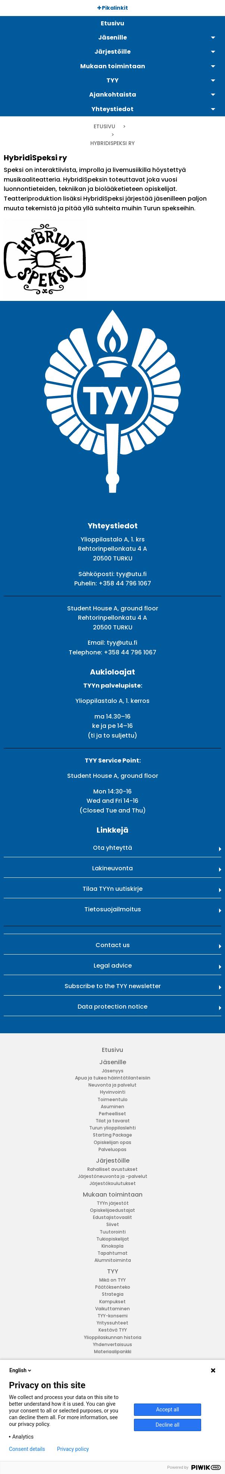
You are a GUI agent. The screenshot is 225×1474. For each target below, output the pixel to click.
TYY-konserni (112, 1316)
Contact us (113, 945)
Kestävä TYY (113, 1330)
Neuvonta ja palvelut (112, 1085)
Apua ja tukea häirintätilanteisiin (112, 1078)
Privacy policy (73, 1449)
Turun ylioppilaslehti (112, 1128)
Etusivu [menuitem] (112, 23)
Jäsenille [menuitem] (112, 37)
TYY (112, 1271)
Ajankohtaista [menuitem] (112, 94)
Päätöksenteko (112, 1287)
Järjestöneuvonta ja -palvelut (112, 1176)
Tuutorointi (113, 1232)
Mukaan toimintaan (113, 1194)
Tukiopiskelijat (112, 1239)
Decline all (167, 1425)
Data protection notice (112, 1006)
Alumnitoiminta (112, 1260)
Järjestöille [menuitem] (112, 51)
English (20, 1370)
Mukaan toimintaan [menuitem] (112, 66)
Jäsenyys (113, 1071)
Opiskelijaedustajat (112, 1210)
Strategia (113, 1294)
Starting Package (112, 1135)
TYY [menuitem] (112, 80)
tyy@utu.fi (131, 574)
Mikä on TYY (112, 1280)
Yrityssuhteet (112, 1323)
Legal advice (113, 965)
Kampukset (112, 1301)
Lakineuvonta (112, 868)
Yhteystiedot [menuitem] (112, 109)
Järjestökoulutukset (113, 1183)
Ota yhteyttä (112, 847)
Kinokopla (112, 1246)
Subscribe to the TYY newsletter (113, 986)
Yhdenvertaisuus (112, 1344)
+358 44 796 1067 (125, 583)
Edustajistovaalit (112, 1217)
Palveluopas (112, 1149)
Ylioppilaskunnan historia (112, 1337)
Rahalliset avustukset (112, 1169)
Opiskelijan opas (112, 1142)
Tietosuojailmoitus (112, 909)
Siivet (112, 1224)
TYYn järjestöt (113, 1203)
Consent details (27, 1449)
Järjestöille (112, 1160)
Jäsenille (112, 1062)
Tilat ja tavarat (113, 1121)
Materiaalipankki (112, 1351)
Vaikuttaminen (112, 1308)
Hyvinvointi (112, 1092)
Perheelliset (112, 1113)
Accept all (167, 1409)
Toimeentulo (112, 1099)
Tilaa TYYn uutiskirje (112, 888)
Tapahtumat (112, 1253)
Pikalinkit (112, 8)
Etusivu (104, 126)
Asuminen (112, 1106)
